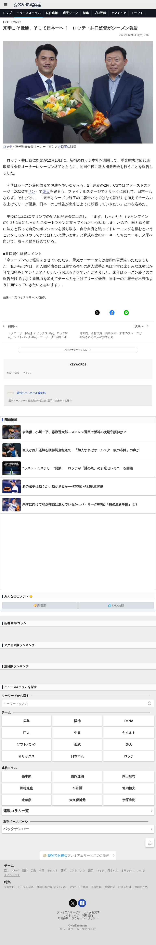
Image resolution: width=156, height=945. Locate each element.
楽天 (46, 191)
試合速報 (52, 13)
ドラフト (137, 13)
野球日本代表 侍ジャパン (51, 886)
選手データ (70, 13)
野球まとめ (141, 886)
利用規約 (87, 915)
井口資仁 (64, 146)
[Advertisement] (78, 551)
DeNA (128, 721)
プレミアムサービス (68, 912)
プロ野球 (100, 13)
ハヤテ (141, 870)
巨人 (26, 732)
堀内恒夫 (128, 788)
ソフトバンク (26, 744)
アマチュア (118, 13)
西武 (77, 744)
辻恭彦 (26, 800)
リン (31, 191)
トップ (7, 13)
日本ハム (77, 756)
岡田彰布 (128, 776)
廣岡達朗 (77, 776)
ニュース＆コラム (28, 13)
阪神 (77, 721)
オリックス (26, 756)
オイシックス (12, 875)
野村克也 (26, 788)
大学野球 (110, 886)
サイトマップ (71, 915)
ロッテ (7, 146)
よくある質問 (92, 912)
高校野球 (96, 886)
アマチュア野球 (78, 886)
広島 (26, 721)
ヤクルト (128, 732)
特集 (86, 13)
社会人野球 (124, 886)
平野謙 (77, 788)
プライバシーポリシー (85, 918)
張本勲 (26, 776)
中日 (77, 732)
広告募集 (63, 918)
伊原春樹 (128, 800)
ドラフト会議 (26, 886)
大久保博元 (77, 800)
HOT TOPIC (14, 373)
